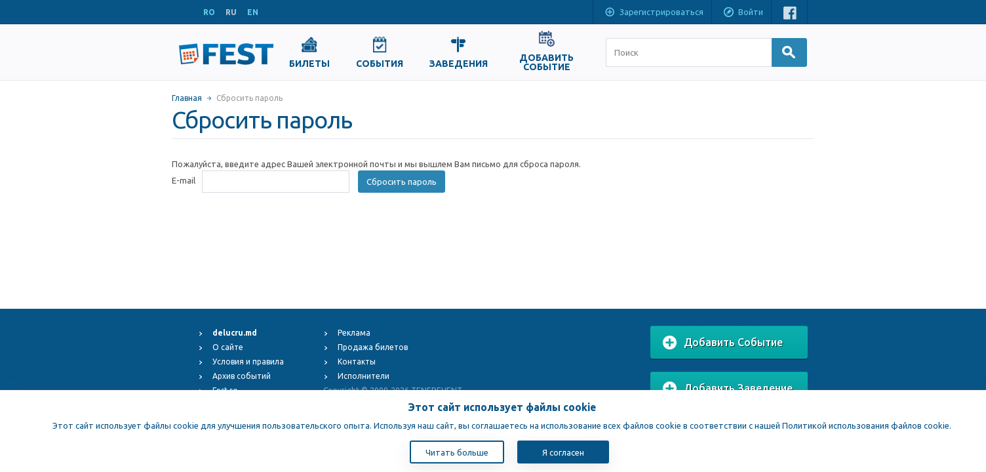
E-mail (183, 180)
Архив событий (241, 376)
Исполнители (363, 376)
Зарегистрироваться (653, 13)
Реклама (354, 332)
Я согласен (563, 452)
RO (209, 12)
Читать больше (456, 452)
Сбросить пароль (401, 181)
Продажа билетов (373, 347)
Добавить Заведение (728, 389)
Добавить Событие (723, 343)
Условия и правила (248, 361)
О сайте (227, 347)
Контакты (357, 361)
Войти (742, 13)
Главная (187, 98)
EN (252, 12)
